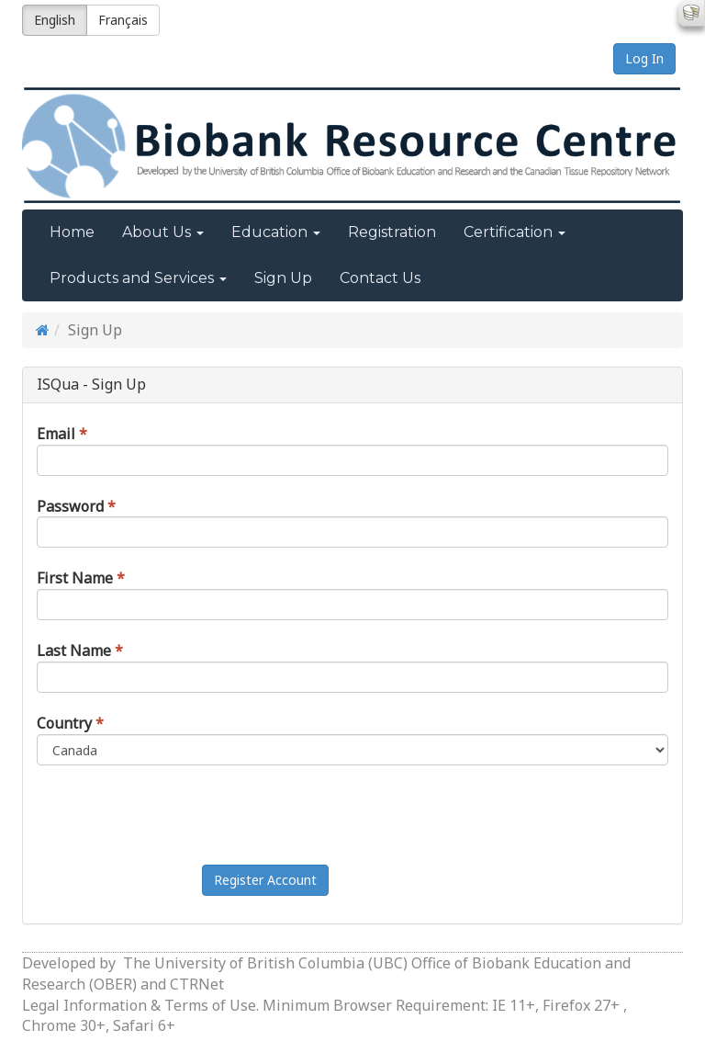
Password (70, 506)
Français (123, 19)
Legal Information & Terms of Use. (142, 1005)
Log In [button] (644, 58)
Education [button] (275, 232)
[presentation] (341, 815)
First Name (75, 578)
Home (72, 232)
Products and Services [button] (138, 278)
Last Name (74, 650)
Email (56, 434)
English (54, 19)
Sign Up (283, 278)
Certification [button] (514, 232)
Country (64, 723)
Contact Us (380, 278)
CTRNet (197, 984)
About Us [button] (163, 232)
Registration (392, 232)
